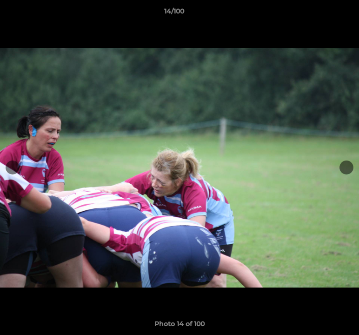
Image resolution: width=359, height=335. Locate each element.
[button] (320, 13)
